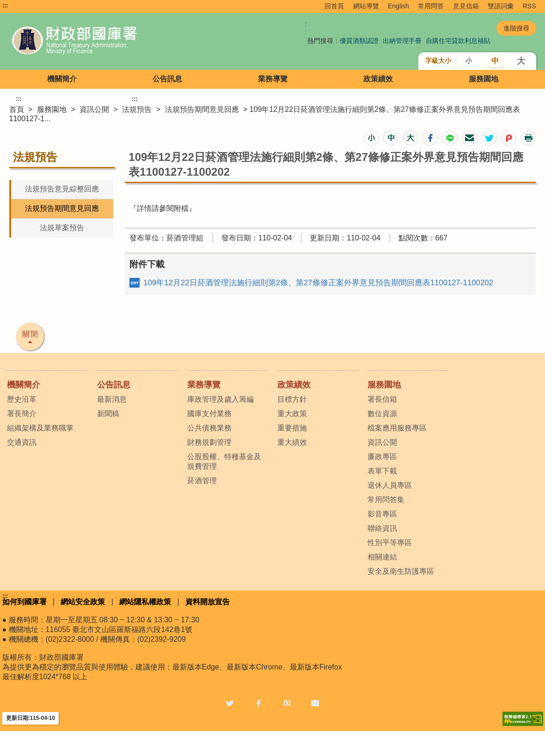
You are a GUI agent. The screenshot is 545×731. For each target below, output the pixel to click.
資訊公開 (94, 109)
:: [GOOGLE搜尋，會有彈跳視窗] (306, 28)
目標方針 (292, 399)
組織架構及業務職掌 (40, 428)
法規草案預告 (62, 228)
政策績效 (378, 79)
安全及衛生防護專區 (400, 571)
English (398, 6)
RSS (529, 6)
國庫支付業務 (209, 414)
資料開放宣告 (207, 602)
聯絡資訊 (382, 528)
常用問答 (431, 6)
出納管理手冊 (402, 40)
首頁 (16, 109)
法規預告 (137, 109)
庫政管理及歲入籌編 (220, 399)
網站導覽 (366, 6)
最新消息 (112, 399)
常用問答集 (385, 500)
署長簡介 (22, 414)
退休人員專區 (389, 485)
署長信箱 (382, 399)
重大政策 (292, 414)
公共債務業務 (209, 428)
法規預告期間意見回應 (202, 109)
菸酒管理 (202, 481)
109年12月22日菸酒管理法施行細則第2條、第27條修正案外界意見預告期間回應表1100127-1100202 (318, 282)
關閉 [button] (30, 334)
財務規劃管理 (209, 442)
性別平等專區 (389, 543)
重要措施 (292, 428)
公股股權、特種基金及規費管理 (224, 461)
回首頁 (334, 6)
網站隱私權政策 (145, 602)
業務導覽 (273, 79)
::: (5, 5)
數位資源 (382, 414)
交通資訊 (22, 442)
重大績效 (292, 442)
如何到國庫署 (24, 602)
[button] (371, 138)
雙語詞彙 (501, 6)
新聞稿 (108, 414)
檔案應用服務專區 (397, 428)
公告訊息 (167, 79)
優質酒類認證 (359, 40)
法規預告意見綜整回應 (62, 189)
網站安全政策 (83, 602)
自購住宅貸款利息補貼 (458, 40)
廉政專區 (382, 457)
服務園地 (483, 79)
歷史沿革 (22, 399)
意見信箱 (466, 6)
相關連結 (382, 557)
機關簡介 (62, 79)
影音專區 (382, 514)
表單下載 (382, 471)
